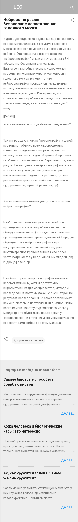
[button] (72, 21)
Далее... (68, 413)
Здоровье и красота (28, 340)
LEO (17, 7)
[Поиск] (72, 8)
